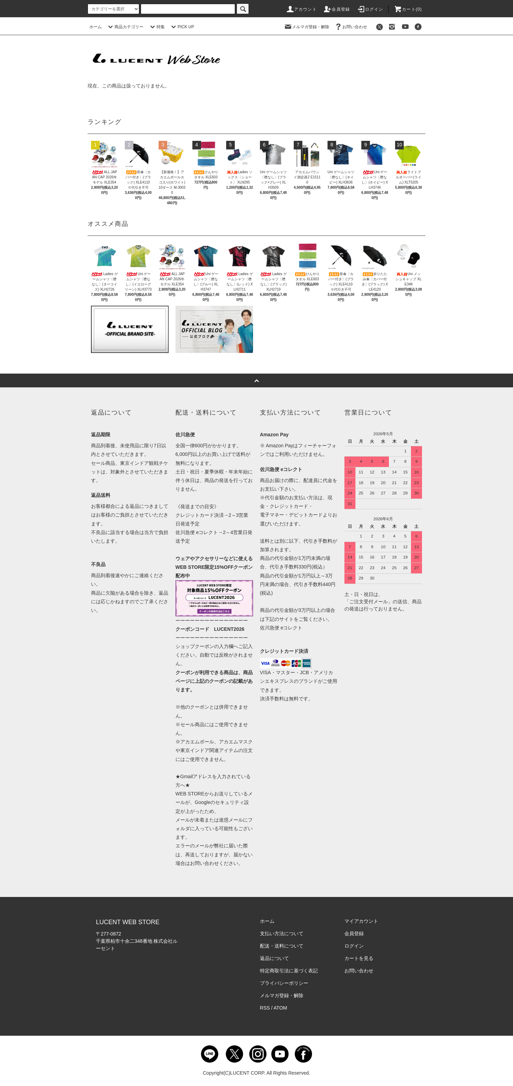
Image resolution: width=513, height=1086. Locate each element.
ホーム (95, 26)
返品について (274, 958)
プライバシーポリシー (284, 983)
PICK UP (181, 26)
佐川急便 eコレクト (281, 627)
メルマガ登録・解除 (306, 26)
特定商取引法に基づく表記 (289, 970)
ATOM (280, 1008)
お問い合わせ (350, 26)
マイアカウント (361, 921)
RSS (265, 1008)
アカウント (301, 9)
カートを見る (358, 958)
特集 (156, 26)
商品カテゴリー (124, 26)
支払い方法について (281, 933)
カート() (408, 9)
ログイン (370, 9)
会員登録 (336, 9)
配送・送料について (281, 946)
